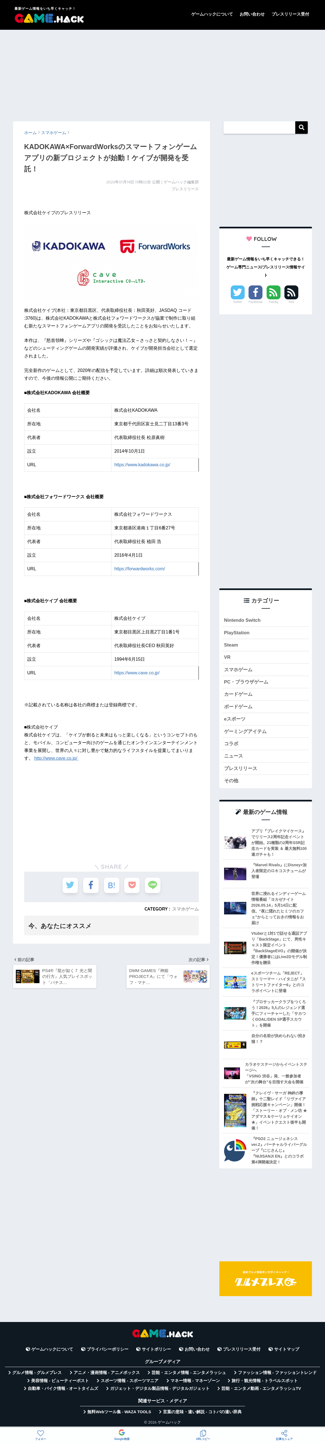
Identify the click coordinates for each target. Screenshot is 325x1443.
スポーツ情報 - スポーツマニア (129, 1380)
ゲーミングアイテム (245, 731)
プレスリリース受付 (290, 14)
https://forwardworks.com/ (139, 568)
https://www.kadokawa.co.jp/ (142, 464)
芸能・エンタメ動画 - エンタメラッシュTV (261, 1388)
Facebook (255, 302)
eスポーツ (234, 719)
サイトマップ (286, 1349)
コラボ (231, 743)
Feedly (273, 302)
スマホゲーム (185, 908)
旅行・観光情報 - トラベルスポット (265, 1380)
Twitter (237, 302)
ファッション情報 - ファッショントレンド (277, 1372)
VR (227, 657)
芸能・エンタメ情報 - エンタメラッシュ (189, 1372)
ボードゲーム (238, 706)
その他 (231, 780)
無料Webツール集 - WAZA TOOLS (119, 1412)
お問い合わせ (252, 14)
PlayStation (236, 632)
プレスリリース (240, 768)
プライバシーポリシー (107, 1349)
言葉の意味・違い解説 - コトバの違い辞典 (202, 1412)
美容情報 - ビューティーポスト (60, 1380)
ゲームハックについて (212, 14)
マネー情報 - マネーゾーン (195, 1380)
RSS (291, 302)
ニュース (233, 756)
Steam (231, 645)
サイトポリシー (156, 1349)
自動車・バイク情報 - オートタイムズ (63, 1388)
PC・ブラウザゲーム (246, 682)
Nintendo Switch (242, 620)
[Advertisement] (162, 73)
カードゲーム (238, 694)
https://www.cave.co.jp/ (137, 672)
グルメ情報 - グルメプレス (37, 1372)
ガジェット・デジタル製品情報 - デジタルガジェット (160, 1388)
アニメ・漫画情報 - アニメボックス (107, 1372)
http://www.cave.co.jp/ (56, 758)
